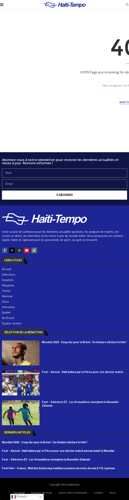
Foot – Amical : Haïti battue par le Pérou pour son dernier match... (83, 372)
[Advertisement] (64, 141)
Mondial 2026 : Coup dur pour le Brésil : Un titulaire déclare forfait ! (84, 342)
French (19, 497)
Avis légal (19, 492)
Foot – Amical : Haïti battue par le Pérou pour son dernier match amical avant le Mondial (58, 450)
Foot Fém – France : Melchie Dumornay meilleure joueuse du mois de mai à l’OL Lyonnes (58, 468)
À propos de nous (41, 492)
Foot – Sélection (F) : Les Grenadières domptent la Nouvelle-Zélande (46, 459)
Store (112, 492)
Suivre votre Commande (73, 492)
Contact (98, 492)
